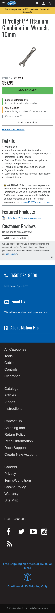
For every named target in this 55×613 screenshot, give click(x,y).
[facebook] (9, 533)
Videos (9, 402)
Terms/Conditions (18, 480)
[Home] (11, 3)
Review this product (13, 129)
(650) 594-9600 (23, 275)
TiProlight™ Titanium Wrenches (24, 218)
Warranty (11, 494)
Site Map (11, 500)
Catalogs (11, 389)
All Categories (15, 349)
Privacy (10, 474)
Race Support (15, 448)
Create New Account (20, 454)
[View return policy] (21, 116)
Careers (10, 467)
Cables (9, 363)
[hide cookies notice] (52, 257)
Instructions (13, 409)
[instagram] (44, 533)
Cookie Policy (15, 487)
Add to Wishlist (27, 122)
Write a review (15, 238)
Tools (8, 356)
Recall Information (18, 441)
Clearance (12, 376)
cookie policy (11, 254)
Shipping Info (14, 428)
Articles (10, 395)
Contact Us (13, 421)
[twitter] (21, 533)
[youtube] (33, 533)
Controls (10, 369)
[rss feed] (9, 545)
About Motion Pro (24, 327)
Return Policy (14, 434)
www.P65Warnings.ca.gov (36, 202)
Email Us (18, 301)
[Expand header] (4, 3)
